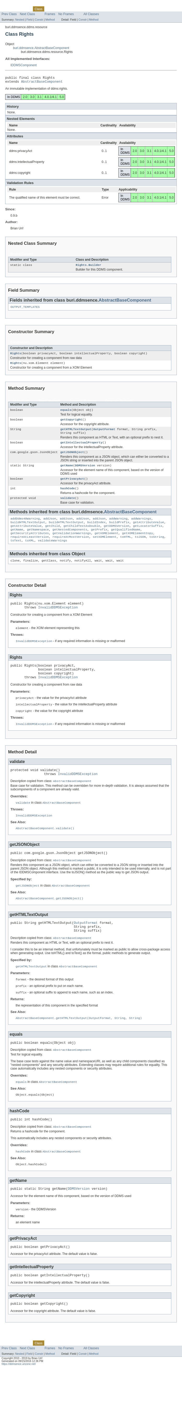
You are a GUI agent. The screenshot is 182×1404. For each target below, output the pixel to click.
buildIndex (96, 532)
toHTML (125, 549)
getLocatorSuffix (147, 536)
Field (29, 19)
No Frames (66, 14)
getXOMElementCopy (137, 544)
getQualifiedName (125, 540)
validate (67, 507)
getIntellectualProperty (81, 449)
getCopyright (71, 424)
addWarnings (141, 528)
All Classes (91, 14)
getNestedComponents (69, 540)
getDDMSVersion (116, 536)
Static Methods (50, 404)
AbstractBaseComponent (42, 83)
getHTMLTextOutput (75, 434)
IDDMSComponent (23, 65)
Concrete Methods (119, 404)
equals (65, 414)
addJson (49, 528)
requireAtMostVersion (70, 549)
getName (66, 473)
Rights (15, 356)
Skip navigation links (14, 4)
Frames (50, 14)
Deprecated (73, 9)
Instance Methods (83, 404)
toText (15, 553)
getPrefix (99, 540)
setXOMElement (105, 549)
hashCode (67, 497)
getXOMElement (106, 544)
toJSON (140, 549)
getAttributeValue (148, 532)
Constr (39, 19)
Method (50, 19)
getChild (52, 536)
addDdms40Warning (25, 528)
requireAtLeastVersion (29, 549)
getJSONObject (72, 459)
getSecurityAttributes (29, 544)
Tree (59, 9)
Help (98, 9)
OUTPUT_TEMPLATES (25, 309)
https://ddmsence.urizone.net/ (19, 1399)
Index (88, 9)
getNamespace (38, 540)
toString (156, 549)
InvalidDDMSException (58, 621)
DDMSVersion (85, 473)
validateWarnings (52, 553)
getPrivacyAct (72, 486)
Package (24, 9)
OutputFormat (104, 434)
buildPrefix (119, 532)
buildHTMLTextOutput (27, 532)
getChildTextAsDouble (81, 536)
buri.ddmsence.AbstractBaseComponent (41, 48)
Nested (19, 19)
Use (50, 9)
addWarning (118, 528)
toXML (29, 553)
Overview (8, 9)
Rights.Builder (88, 267)
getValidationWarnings (71, 544)
